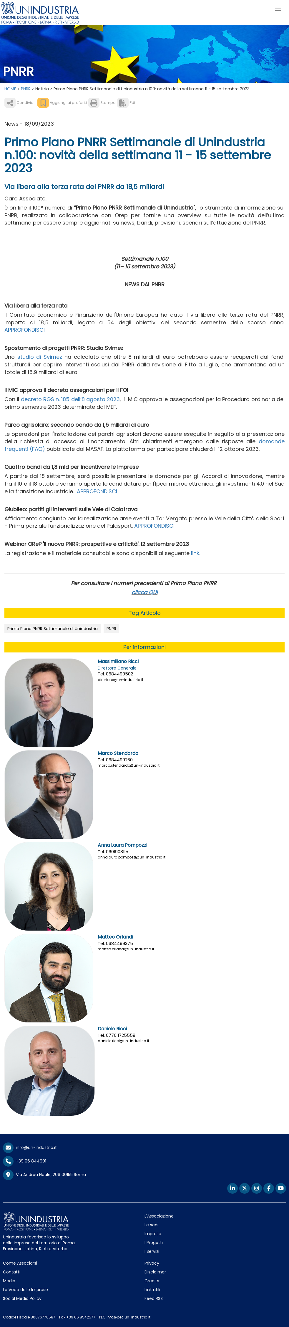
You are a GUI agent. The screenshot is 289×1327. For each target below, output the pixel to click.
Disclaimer (155, 1272)
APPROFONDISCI (24, 329)
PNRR (26, 89)
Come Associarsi (20, 1263)
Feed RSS (153, 1298)
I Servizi (151, 1251)
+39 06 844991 (24, 1161)
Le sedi (151, 1225)
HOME (10, 89)
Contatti (11, 1272)
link (195, 553)
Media (9, 1281)
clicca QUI (144, 592)
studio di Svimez (39, 357)
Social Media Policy (22, 1298)
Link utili (152, 1290)
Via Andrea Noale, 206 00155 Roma (44, 1175)
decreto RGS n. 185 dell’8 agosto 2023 (70, 399)
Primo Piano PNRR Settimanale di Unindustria (52, 629)
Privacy (151, 1263)
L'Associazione (159, 1216)
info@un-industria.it (30, 1147)
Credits (151, 1281)
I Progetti (153, 1242)
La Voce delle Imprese (25, 1290)
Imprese (152, 1234)
